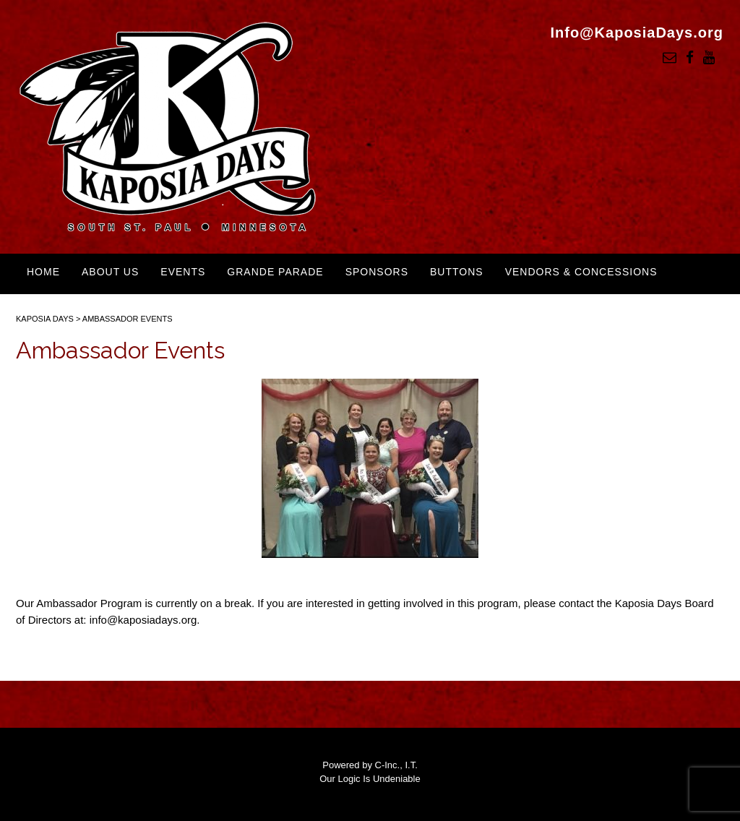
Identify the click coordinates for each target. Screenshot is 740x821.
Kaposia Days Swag (86, 308)
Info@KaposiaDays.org (636, 32)
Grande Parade (275, 272)
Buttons (456, 272)
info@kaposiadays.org (143, 620)
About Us (110, 272)
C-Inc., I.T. (396, 765)
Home (43, 272)
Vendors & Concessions (581, 272)
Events (182, 272)
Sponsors (376, 272)
